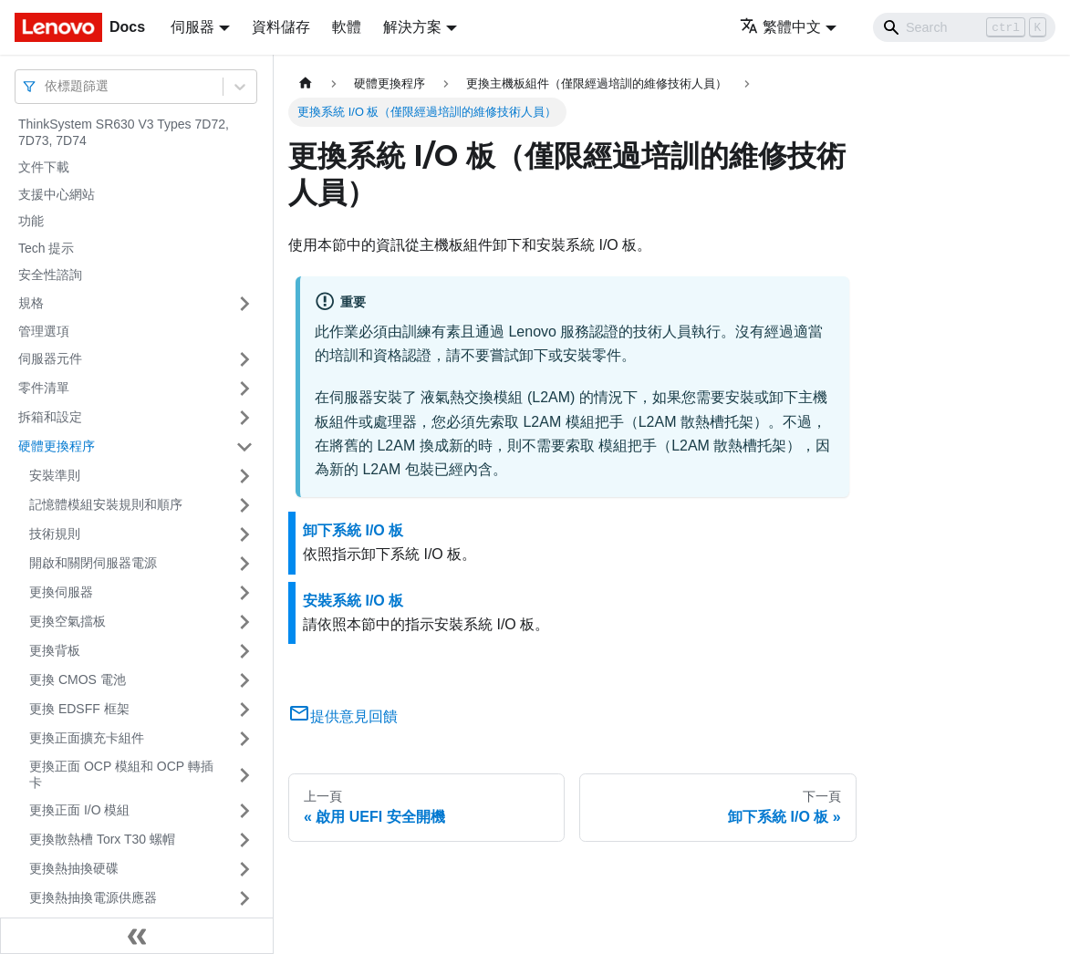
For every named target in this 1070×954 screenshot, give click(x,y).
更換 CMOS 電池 (77, 679)
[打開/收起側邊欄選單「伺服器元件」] (244, 359)
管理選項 (43, 331)
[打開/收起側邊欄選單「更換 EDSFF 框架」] (244, 709)
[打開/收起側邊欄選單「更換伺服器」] (244, 592)
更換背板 (54, 650)
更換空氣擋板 (67, 621)
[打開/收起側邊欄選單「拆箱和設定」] (244, 417)
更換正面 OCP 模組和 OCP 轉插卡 (121, 774)
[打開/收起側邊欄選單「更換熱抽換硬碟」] (244, 869)
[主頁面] (305, 83)
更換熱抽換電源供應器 (93, 897)
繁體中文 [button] (780, 27)
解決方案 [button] (412, 27)
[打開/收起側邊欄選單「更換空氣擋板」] (244, 622)
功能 (31, 220)
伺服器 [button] (192, 27)
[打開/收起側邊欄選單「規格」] (244, 303)
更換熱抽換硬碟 (74, 868)
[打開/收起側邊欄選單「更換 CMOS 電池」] (244, 680)
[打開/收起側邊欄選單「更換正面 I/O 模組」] (244, 810)
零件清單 (43, 387)
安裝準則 (54, 475)
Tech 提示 (46, 248)
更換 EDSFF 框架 (79, 708)
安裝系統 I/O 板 (353, 600)
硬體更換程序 (56, 446)
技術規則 (54, 533)
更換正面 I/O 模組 (79, 810)
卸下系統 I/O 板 (353, 530)
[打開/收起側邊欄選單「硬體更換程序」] (244, 446)
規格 (31, 303)
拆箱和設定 (50, 417)
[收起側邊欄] (137, 936)
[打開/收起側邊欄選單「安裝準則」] (244, 476)
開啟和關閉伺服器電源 (93, 562)
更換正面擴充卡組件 (86, 738)
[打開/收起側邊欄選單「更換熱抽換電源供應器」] (244, 898)
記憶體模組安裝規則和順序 (105, 504)
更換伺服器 (61, 592)
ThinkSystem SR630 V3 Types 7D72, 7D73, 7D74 (123, 132)
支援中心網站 (56, 194)
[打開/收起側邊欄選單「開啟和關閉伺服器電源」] (244, 563)
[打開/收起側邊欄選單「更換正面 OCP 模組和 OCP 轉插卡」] (244, 774)
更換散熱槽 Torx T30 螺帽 (102, 839)
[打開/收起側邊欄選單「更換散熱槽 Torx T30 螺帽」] (244, 840)
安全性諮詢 (50, 274)
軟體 (346, 27)
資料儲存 (281, 27)
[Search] (964, 27)
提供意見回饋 (343, 716)
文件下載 (43, 167)
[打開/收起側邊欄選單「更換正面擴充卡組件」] (244, 738)
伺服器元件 (50, 358)
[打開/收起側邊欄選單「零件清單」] (244, 388)
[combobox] (46, 86)
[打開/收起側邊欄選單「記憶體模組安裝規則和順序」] (244, 505)
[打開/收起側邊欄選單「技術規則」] (244, 534)
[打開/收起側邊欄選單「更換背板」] (244, 651)
